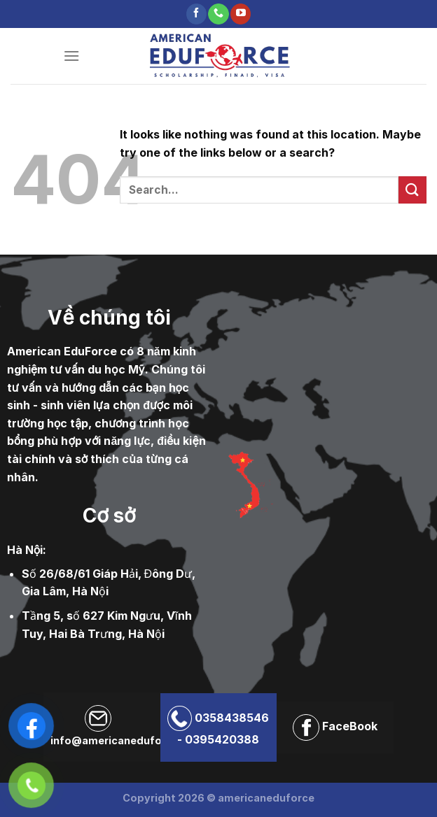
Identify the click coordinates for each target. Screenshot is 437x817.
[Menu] (71, 55)
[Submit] (412, 190)
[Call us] (218, 13)
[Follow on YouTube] (240, 13)
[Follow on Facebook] (196, 13)
